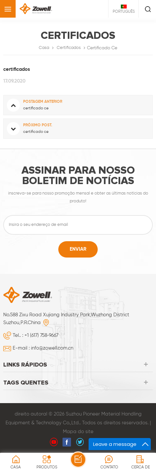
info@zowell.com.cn (52, 348)
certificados (69, 48)
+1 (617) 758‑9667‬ (41, 335)
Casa (44, 48)
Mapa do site (78, 431)
